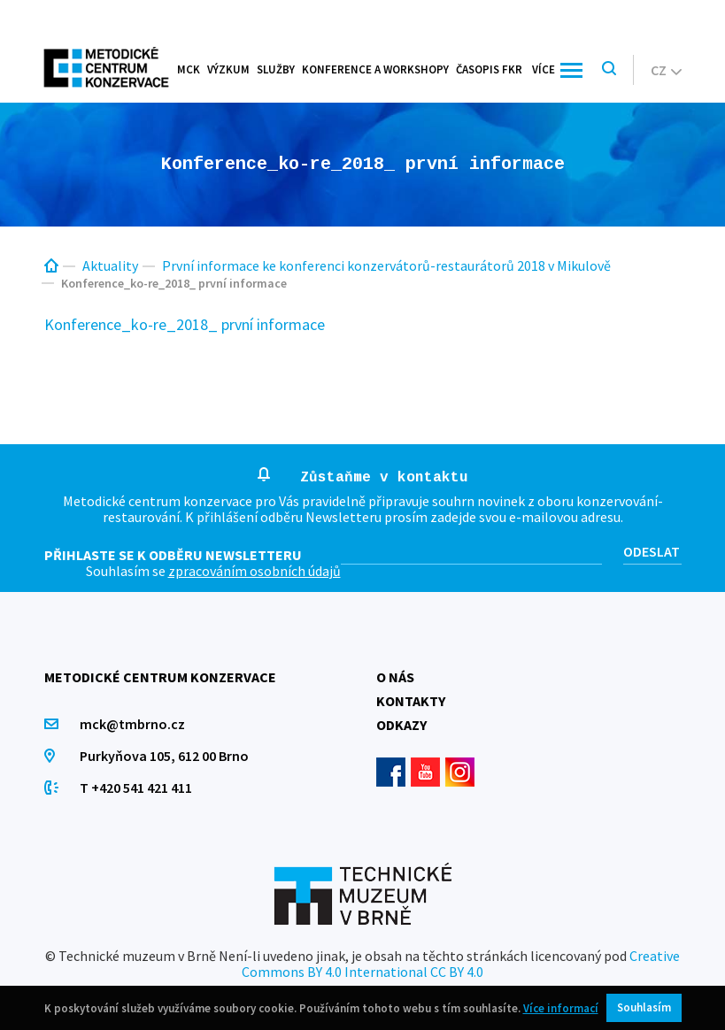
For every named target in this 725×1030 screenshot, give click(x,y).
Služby (276, 69)
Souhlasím (644, 1007)
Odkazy (401, 725)
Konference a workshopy (375, 69)
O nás (395, 677)
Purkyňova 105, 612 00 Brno (164, 756)
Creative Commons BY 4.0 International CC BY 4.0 (461, 963)
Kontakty (410, 701)
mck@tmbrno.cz (132, 724)
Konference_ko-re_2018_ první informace (184, 324)
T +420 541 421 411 (136, 787)
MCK (188, 69)
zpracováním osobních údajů (254, 571)
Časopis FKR (489, 69)
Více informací (560, 1008)
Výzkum (228, 69)
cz (666, 70)
